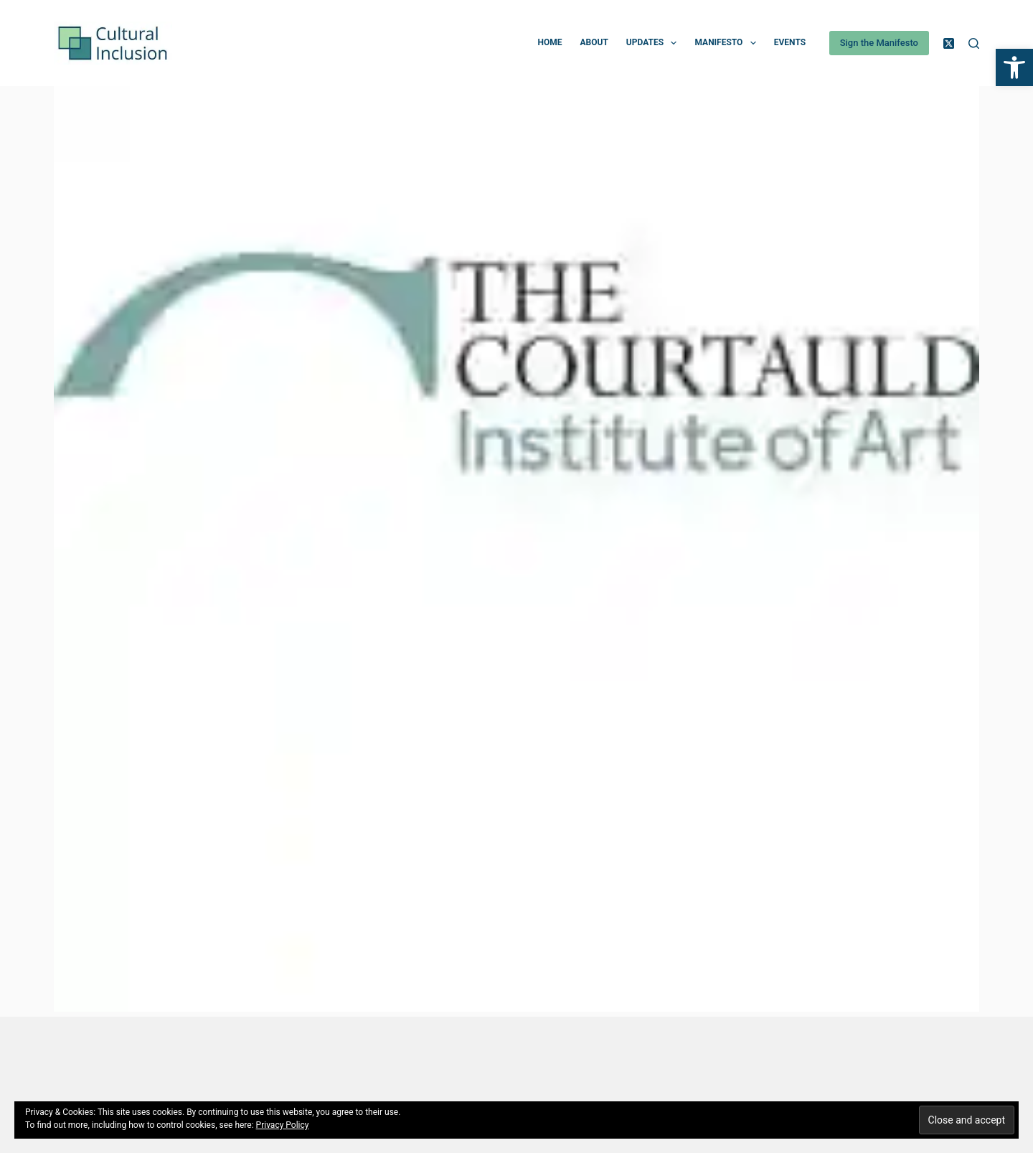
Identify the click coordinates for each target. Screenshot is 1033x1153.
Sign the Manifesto (879, 42)
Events (790, 42)
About (594, 42)
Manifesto (727, 43)
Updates (654, 43)
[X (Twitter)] (948, 43)
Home (549, 42)
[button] (1014, 67)
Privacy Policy (282, 1125)
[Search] (973, 43)
